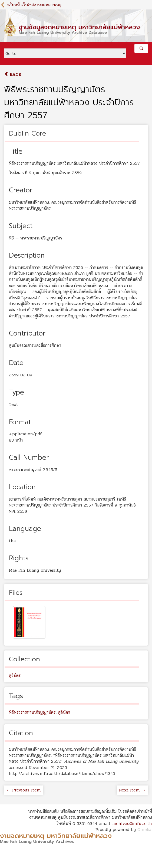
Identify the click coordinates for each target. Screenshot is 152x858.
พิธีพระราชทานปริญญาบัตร (32, 712)
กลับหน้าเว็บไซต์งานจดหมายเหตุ (34, 4)
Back (13, 74)
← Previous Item (23, 790)
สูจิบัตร (15, 675)
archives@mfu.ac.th (132, 823)
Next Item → (132, 790)
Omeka (144, 829)
